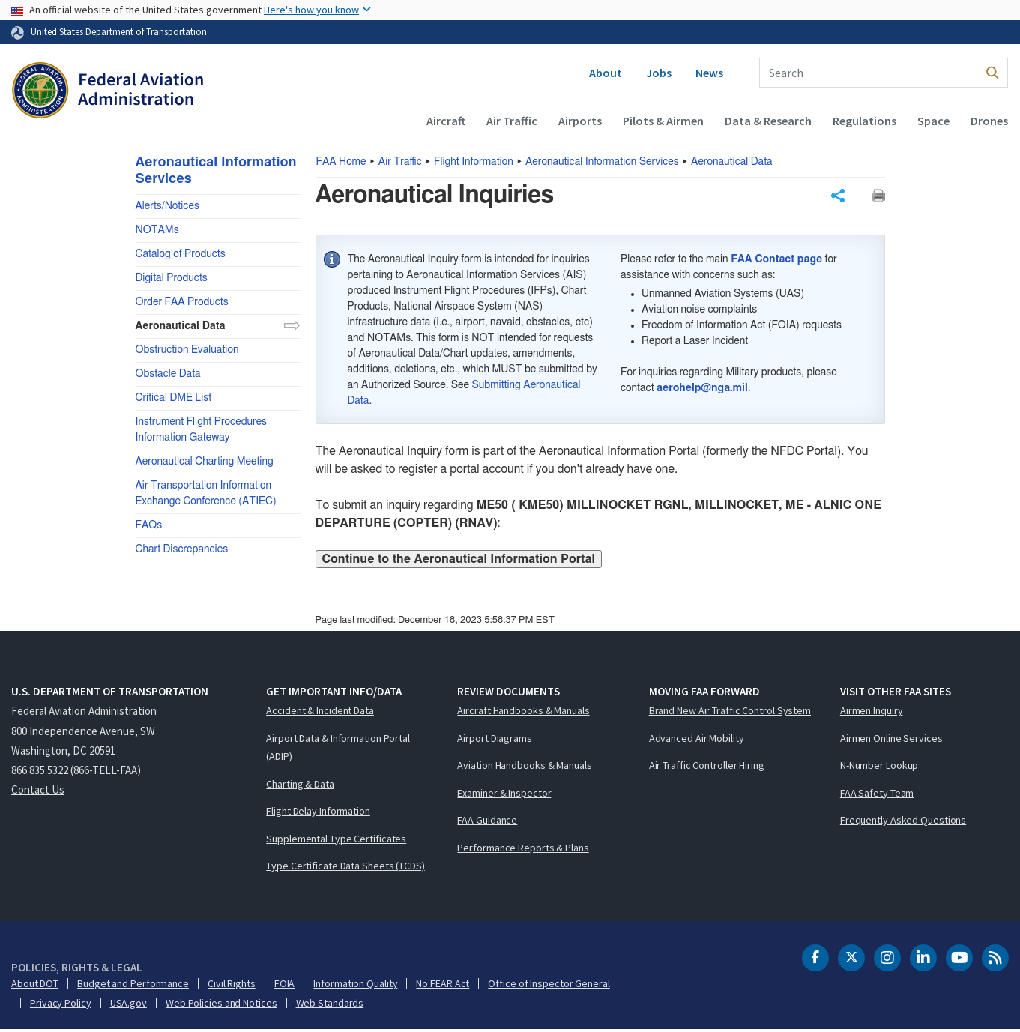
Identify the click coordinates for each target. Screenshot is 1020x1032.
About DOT (34, 985)
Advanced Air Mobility (696, 740)
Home (341, 162)
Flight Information (473, 162)
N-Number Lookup (879, 768)
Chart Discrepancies (182, 549)
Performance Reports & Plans (522, 850)
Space (933, 120)
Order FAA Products (182, 302)
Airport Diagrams (494, 740)
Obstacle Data (168, 374)
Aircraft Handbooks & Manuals (523, 713)
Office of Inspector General (548, 985)
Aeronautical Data (732, 162)
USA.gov (128, 1005)
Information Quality (355, 985)
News (709, 72)
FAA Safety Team (877, 795)
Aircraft (445, 120)
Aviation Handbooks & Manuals (524, 768)
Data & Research (768, 120)
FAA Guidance (487, 823)
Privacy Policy (60, 1005)
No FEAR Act (442, 985)
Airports (580, 120)
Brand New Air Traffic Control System (730, 713)
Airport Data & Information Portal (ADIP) (338, 750)
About (605, 72)
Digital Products (172, 278)
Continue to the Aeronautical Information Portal (458, 561)
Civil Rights (232, 985)
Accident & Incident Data (320, 713)
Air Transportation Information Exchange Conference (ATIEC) (206, 493)
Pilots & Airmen (663, 120)
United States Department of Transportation (119, 31)
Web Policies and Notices (221, 1005)
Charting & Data (300, 786)
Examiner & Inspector (504, 795)
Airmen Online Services (891, 740)
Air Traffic (511, 120)
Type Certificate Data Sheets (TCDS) (345, 868)
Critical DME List (174, 398)
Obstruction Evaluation (187, 350)
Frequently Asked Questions (903, 823)
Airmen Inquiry (871, 713)
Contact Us (37, 792)
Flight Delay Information (318, 814)
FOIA (284, 985)
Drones (989, 120)
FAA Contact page (776, 262)
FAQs (149, 525)
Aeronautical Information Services (602, 162)
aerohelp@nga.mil (702, 390)
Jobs (659, 72)
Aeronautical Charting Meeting (205, 461)
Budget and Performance (133, 985)
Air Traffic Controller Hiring (706, 768)
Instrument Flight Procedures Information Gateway (202, 430)
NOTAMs (157, 230)
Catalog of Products (181, 254)
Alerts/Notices (167, 206)
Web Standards (330, 1005)
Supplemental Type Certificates (336, 841)
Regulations (864, 120)
